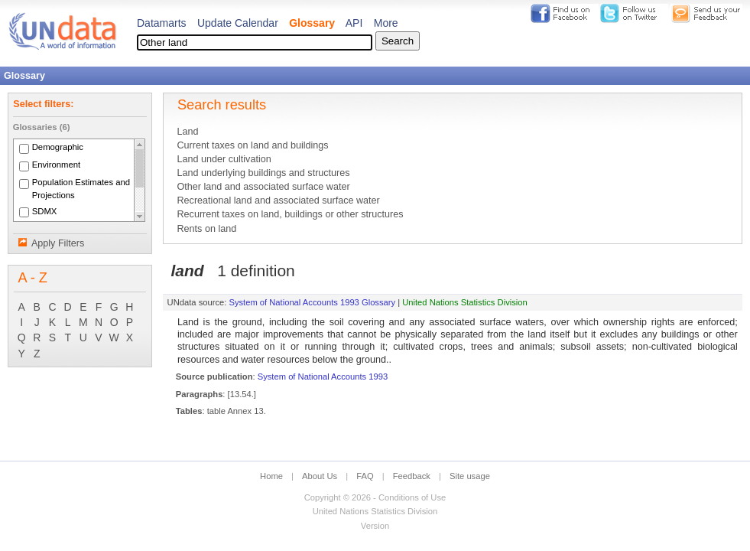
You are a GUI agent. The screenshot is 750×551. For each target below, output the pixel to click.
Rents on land (206, 228)
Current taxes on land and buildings (252, 145)
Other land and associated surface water (263, 186)
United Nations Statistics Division (465, 302)
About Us (319, 476)
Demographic (57, 147)
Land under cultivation (224, 159)
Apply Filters (57, 243)
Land (187, 131)
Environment (56, 165)
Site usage (470, 476)
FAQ (364, 476)
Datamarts (162, 23)
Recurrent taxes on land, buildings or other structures (290, 214)
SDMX (44, 211)
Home (271, 476)
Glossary (312, 23)
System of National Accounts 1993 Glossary (312, 302)
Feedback (411, 476)
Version (375, 525)
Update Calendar (237, 23)
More (386, 23)
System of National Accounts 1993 (323, 376)
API (354, 23)
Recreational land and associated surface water (278, 200)
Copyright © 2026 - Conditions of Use (375, 497)
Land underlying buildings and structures (263, 173)
